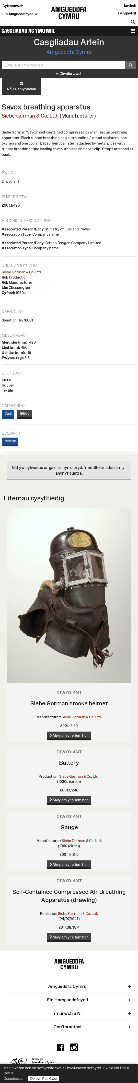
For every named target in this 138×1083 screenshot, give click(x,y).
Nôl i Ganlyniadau (21, 86)
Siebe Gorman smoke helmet (69, 703)
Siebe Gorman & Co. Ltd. (30, 116)
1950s (24, 413)
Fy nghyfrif (127, 13)
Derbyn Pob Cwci (43, 1078)
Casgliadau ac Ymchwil (28, 30)
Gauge (69, 827)
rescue (10, 441)
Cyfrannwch (12, 6)
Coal (8, 413)
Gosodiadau (13, 1078)
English (130, 5)
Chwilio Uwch (69, 73)
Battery (69, 762)
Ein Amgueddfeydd (20, 14)
